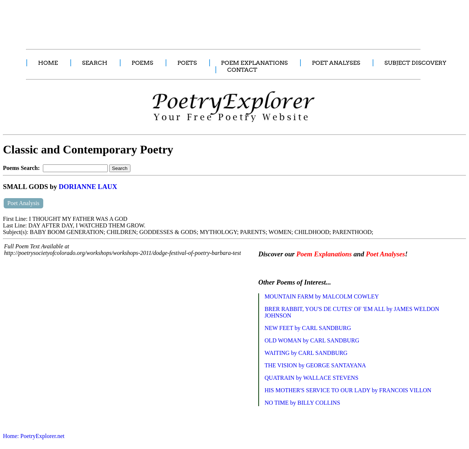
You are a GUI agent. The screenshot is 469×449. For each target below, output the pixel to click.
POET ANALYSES (336, 62)
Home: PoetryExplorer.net (33, 436)
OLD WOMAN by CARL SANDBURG (312, 340)
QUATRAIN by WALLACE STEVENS (311, 378)
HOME (48, 62)
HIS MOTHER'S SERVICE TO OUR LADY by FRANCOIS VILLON (348, 390)
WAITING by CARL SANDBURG (306, 353)
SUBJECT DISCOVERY (415, 62)
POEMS (142, 62)
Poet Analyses (385, 254)
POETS (187, 62)
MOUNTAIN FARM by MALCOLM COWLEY (322, 296)
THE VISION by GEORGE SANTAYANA (315, 365)
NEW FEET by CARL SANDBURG (308, 328)
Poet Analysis (23, 203)
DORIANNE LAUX (88, 186)
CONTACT (242, 69)
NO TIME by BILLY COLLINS (302, 403)
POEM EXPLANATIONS (254, 62)
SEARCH (94, 62)
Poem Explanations (324, 254)
